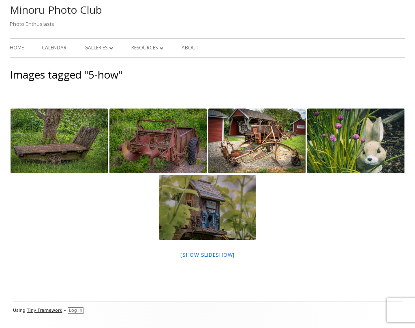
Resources (144, 47)
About (190, 47)
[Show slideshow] (207, 254)
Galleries (95, 47)
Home (17, 47)
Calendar (54, 47)
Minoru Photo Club (56, 9)
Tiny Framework (44, 310)
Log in (75, 310)
